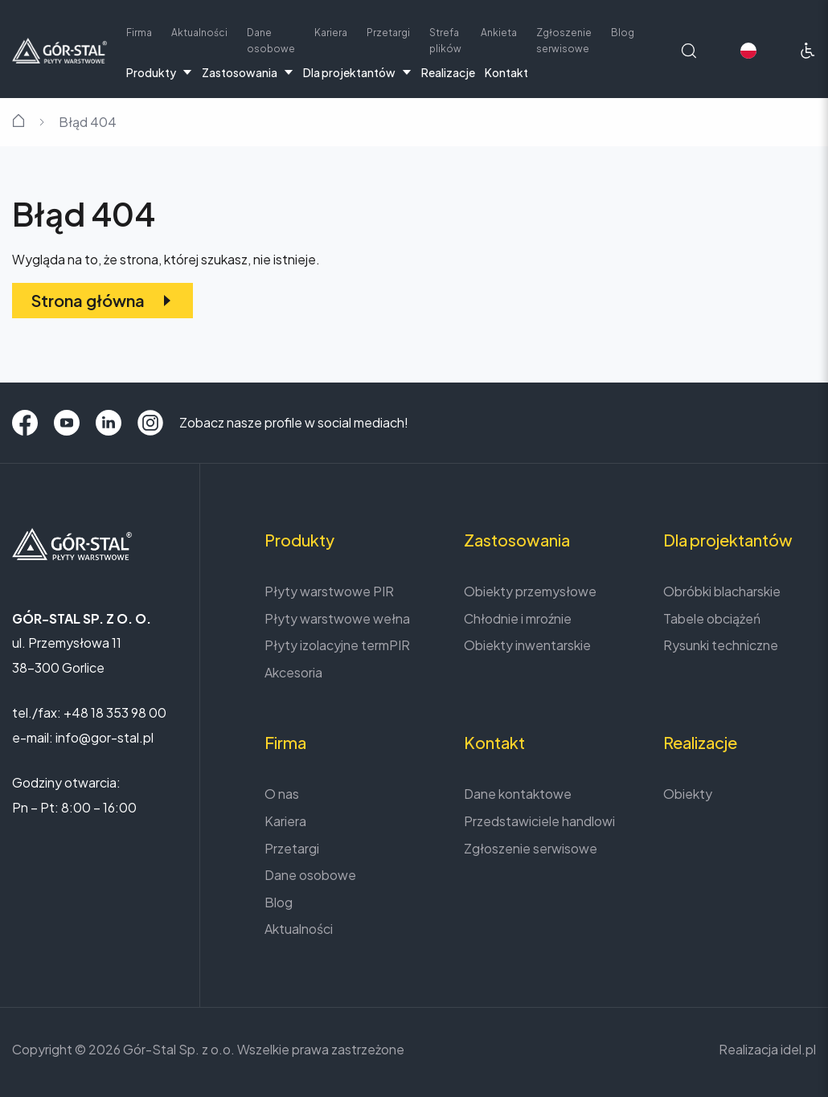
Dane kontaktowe (518, 793)
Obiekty (687, 793)
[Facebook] (25, 423)
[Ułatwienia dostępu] (808, 51)
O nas (281, 793)
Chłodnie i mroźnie (518, 618)
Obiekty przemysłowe (530, 591)
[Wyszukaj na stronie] (689, 51)
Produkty (159, 72)
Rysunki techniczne (720, 645)
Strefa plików (445, 41)
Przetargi (388, 33)
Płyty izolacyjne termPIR (337, 645)
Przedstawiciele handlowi (539, 821)
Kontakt (506, 72)
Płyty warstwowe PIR (329, 591)
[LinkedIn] (108, 423)
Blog (622, 33)
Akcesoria (293, 672)
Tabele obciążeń (711, 618)
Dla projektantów (357, 72)
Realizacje (448, 72)
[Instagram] (150, 423)
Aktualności (199, 33)
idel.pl (798, 1049)
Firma (139, 33)
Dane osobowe (271, 41)
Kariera (330, 33)
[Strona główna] (59, 48)
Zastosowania (247, 72)
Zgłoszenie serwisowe (564, 41)
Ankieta (499, 33)
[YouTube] (67, 423)
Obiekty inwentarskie (527, 645)
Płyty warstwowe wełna (337, 618)
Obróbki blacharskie (722, 591)
